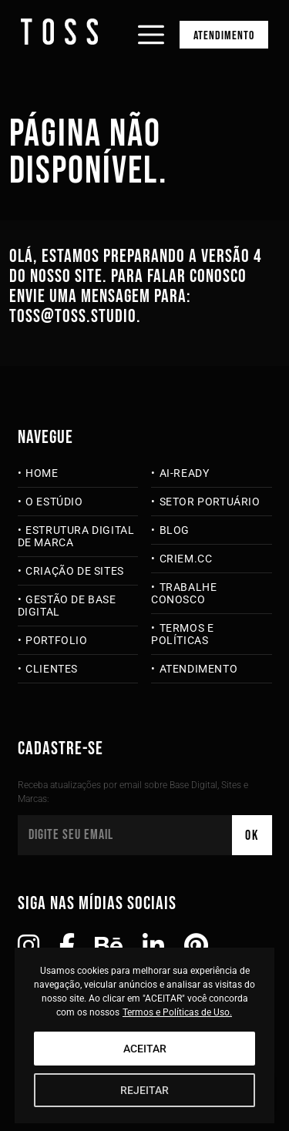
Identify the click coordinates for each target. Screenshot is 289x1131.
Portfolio (56, 640)
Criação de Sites (74, 571)
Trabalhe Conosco (184, 593)
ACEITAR (144, 1048)
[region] (145, 1035)
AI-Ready (185, 473)
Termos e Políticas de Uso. (177, 1012)
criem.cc (186, 558)
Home (41, 473)
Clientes (51, 669)
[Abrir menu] (151, 21)
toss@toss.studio (72, 316)
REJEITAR (144, 1090)
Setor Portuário (210, 501)
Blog (175, 530)
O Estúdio (53, 501)
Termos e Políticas (182, 634)
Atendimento (223, 36)
